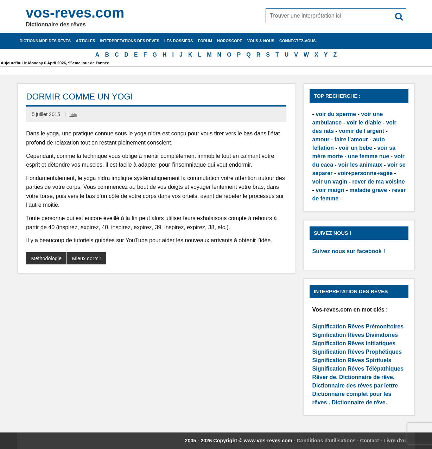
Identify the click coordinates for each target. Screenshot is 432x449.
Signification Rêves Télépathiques (358, 369)
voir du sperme (336, 114)
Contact (369, 440)
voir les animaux (360, 165)
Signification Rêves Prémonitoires (358, 326)
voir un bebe (355, 148)
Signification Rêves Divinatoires (355, 335)
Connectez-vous (297, 41)
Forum (205, 41)
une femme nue (368, 156)
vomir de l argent (361, 131)
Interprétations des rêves (129, 41)
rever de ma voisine (378, 182)
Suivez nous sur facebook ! (348, 251)
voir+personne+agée (365, 173)
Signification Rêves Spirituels (352, 360)
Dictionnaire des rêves (45, 41)
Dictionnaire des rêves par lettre (355, 386)
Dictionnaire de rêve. (366, 377)
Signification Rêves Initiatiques (354, 343)
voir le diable (364, 123)
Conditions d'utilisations (326, 440)
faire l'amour (351, 139)
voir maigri (330, 190)
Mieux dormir (86, 258)
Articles (85, 41)
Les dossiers (178, 41)
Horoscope (229, 41)
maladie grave (368, 190)
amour (321, 139)
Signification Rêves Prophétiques (357, 352)
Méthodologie (46, 258)
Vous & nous (260, 41)
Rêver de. (325, 377)
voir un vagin (330, 182)
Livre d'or (394, 440)
